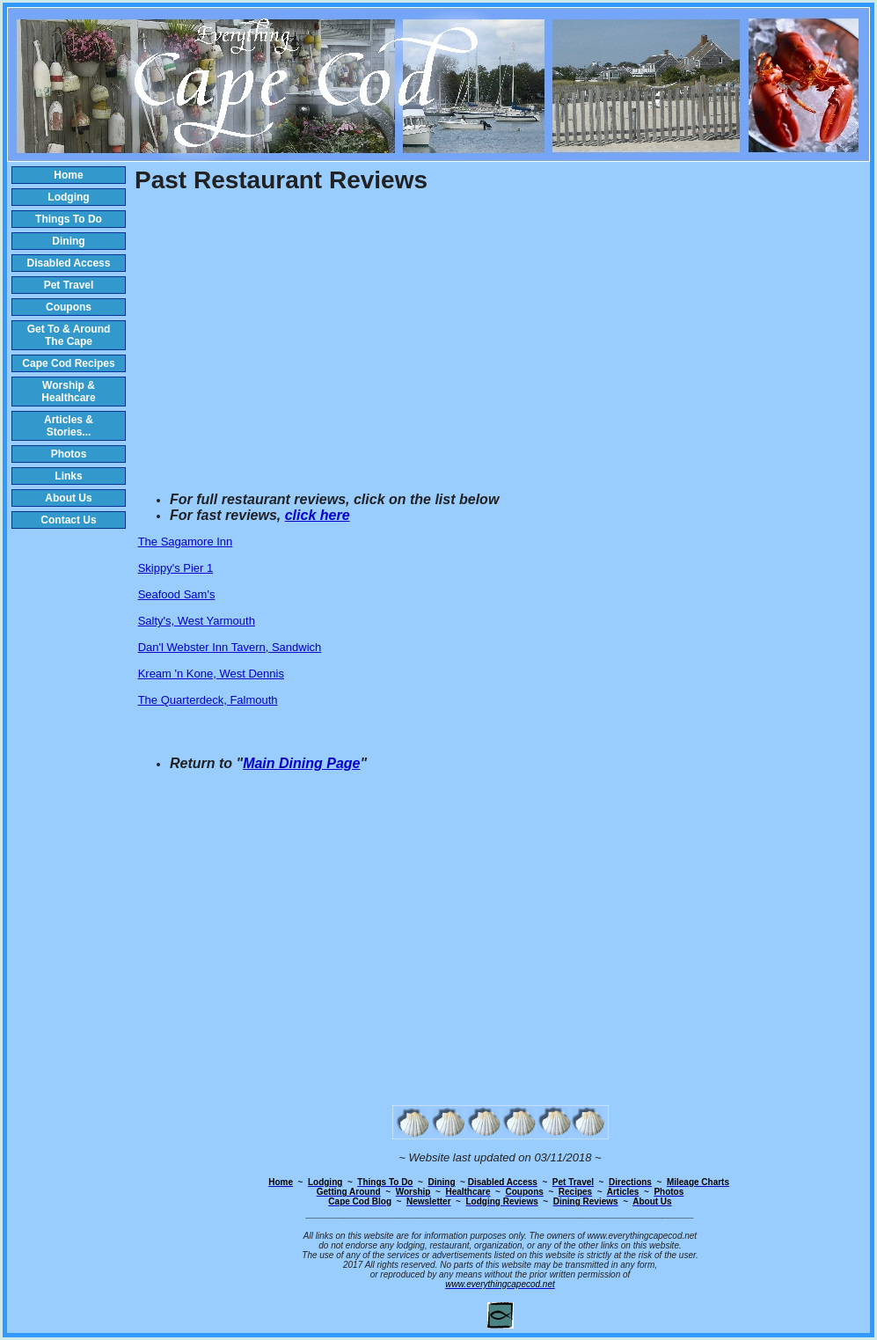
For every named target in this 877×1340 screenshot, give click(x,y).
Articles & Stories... (68, 426)
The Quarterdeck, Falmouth (208, 700)
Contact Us (68, 520)
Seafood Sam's (177, 594)
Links (68, 476)
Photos (69, 454)
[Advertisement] (500, 344)
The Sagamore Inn (185, 541)
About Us (68, 498)
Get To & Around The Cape (69, 335)
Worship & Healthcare (68, 391)
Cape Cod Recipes (68, 363)
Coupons (68, 307)
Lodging (68, 197)
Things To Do (68, 219)
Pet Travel (69, 285)
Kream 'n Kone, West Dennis (211, 673)
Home (68, 175)
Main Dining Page (301, 763)
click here (317, 515)
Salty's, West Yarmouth (196, 620)
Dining (68, 241)
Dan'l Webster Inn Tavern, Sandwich (230, 647)
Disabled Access (69, 263)
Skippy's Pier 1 (176, 568)
